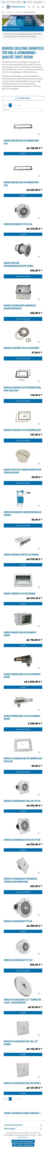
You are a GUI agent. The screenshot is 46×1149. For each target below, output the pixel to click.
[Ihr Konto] (38, 7)
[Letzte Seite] (19, 105)
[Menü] (3, 7)
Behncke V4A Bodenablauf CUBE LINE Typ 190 (22, 840)
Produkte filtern (23, 98)
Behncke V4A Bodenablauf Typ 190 (18, 921)
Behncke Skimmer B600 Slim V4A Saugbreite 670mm (22, 675)
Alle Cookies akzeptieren (23, 1145)
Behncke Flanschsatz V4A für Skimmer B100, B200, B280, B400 (22, 389)
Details (23, 153)
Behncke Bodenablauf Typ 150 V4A (18, 224)
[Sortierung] (23, 110)
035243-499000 (16, 2)
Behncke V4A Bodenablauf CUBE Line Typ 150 (22, 801)
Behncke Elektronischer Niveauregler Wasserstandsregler (20, 307)
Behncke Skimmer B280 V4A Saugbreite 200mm (20, 634)
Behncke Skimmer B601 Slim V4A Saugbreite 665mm (22, 717)
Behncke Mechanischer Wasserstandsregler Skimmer (22, 513)
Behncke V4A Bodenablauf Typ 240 (18, 960)
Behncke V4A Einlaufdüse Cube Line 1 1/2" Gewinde (21, 1043)
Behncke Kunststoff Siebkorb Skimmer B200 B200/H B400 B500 (22, 471)
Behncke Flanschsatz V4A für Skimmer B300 (22, 430)
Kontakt (29, 2)
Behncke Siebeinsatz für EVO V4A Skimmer (21, 554)
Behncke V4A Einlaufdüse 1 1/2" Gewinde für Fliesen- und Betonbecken (22, 1001)
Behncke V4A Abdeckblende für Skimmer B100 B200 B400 (23, 760)
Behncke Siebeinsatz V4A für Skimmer (19, 593)
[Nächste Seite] (16, 105)
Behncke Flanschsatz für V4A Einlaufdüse (21, 348)
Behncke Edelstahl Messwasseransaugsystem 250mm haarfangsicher (18, 265)
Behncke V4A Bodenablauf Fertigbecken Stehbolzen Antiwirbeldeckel (20, 880)
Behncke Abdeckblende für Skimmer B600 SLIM (21, 184)
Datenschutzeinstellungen (23, 1141)
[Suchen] (29, 7)
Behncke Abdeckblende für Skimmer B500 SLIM (21, 142)
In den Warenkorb (23, 276)
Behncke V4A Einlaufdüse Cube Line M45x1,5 (22, 1083)
